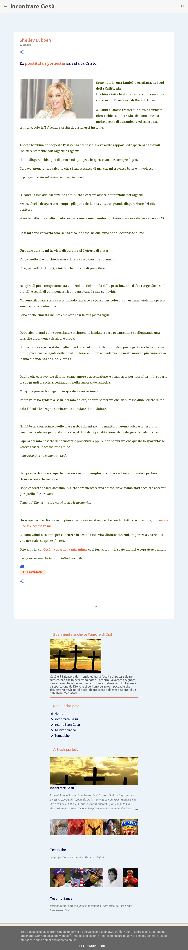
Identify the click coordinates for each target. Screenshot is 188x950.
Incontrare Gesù (32, 6)
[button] (22, 52)
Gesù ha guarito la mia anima (65, 549)
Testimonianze (32, 572)
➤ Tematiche (60, 735)
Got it (105, 946)
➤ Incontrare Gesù (64, 719)
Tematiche (58, 849)
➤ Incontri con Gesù (65, 724)
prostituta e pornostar (45, 63)
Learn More (88, 946)
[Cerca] (183, 6)
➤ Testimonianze (63, 730)
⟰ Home (57, 713)
